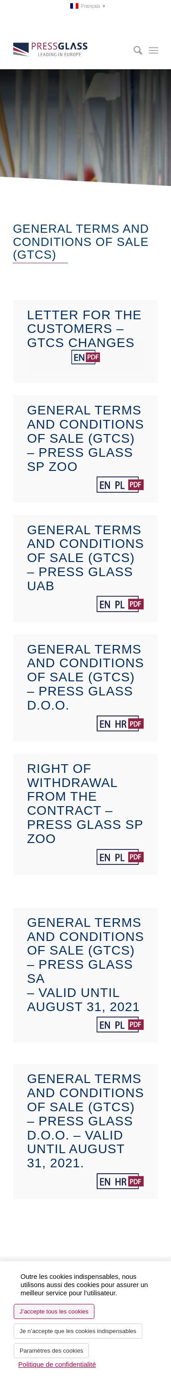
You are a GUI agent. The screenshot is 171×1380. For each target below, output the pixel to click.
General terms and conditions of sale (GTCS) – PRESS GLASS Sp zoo (85, 438)
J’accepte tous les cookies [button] (54, 1311)
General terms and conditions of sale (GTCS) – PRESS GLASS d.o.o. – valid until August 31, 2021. (85, 1121)
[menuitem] (88, 6)
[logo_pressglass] (71, 50)
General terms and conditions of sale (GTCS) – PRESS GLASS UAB (85, 558)
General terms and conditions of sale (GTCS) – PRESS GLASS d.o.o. (85, 677)
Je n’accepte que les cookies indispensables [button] (78, 1331)
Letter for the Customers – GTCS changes (84, 329)
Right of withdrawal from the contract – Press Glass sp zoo (85, 804)
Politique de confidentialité (57, 1364)
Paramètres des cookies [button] (51, 1350)
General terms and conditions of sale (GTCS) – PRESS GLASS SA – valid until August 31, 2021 (85, 964)
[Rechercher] (133, 50)
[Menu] (153, 50)
